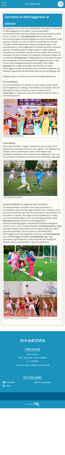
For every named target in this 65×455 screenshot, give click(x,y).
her (58, 71)
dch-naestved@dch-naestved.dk (34, 365)
